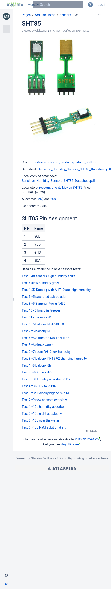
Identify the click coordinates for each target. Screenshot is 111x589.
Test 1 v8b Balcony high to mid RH (46, 393)
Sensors (65, 15)
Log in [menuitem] (102, 4)
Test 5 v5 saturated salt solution (44, 297)
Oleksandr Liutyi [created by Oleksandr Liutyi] (44, 30)
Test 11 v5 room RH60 (37, 317)
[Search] (36, 4)
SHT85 (31, 23)
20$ (53, 199)
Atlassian (61, 468)
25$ (41, 199)
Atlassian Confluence (43, 458)
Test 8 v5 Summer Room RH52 (43, 303)
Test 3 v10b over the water (40, 420)
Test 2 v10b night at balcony (42, 413)
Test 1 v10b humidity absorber (43, 407)
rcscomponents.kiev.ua (55, 187)
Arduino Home (45, 15)
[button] (90, 4)
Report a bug (76, 458)
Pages (26, 15)
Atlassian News (98, 458)
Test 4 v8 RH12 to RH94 (39, 386)
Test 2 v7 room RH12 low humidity (46, 352)
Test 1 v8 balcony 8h (36, 365)
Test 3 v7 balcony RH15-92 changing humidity (54, 358)
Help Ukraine (70, 444)
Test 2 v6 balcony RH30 (38, 331)
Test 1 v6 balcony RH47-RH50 (43, 324)
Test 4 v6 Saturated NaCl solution (45, 338)
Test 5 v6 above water (37, 345)
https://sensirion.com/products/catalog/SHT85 (62, 162)
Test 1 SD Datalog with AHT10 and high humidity (56, 290)
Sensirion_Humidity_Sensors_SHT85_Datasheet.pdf (74, 169)
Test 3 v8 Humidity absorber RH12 (46, 379)
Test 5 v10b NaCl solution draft (44, 427)
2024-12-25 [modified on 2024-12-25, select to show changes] (82, 30)
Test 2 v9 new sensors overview (44, 400)
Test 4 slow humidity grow (40, 283)
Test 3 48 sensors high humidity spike (48, 276)
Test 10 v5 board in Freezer (41, 310)
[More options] (99, 14)
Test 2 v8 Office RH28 (37, 372)
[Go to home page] (13, 4)
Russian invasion (87, 439)
